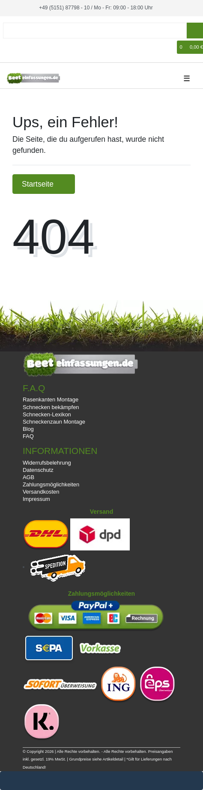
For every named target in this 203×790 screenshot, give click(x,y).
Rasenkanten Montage (50, 399)
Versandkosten (41, 492)
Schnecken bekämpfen (51, 407)
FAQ (28, 436)
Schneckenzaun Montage (54, 421)
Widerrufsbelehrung (47, 462)
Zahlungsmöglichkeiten (51, 484)
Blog (28, 429)
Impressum (36, 499)
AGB (28, 477)
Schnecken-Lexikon (47, 414)
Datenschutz (38, 470)
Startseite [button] (44, 184)
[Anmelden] (11, 47)
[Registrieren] (24, 47)
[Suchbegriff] (95, 30)
